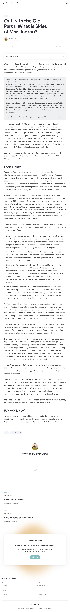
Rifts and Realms (14, 499)
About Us (38, 583)
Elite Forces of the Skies (18, 517)
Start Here (4, 585)
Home (3, 583)
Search (5, 594)
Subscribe (35, 557)
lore (6, 16)
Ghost (50, 608)
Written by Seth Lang (35, 453)
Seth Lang (12, 38)
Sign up (4, 590)
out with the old (16, 433)
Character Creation (41, 585)
